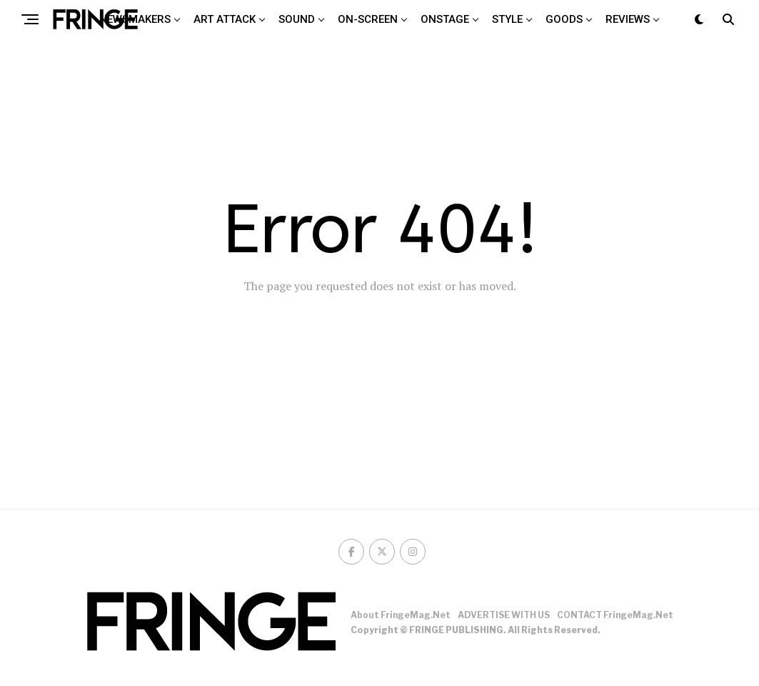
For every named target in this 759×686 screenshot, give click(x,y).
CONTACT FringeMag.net (615, 615)
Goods (564, 19)
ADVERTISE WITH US (504, 615)
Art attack (224, 19)
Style (507, 19)
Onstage (445, 19)
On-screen (368, 19)
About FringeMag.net (401, 615)
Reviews (627, 19)
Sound (296, 19)
